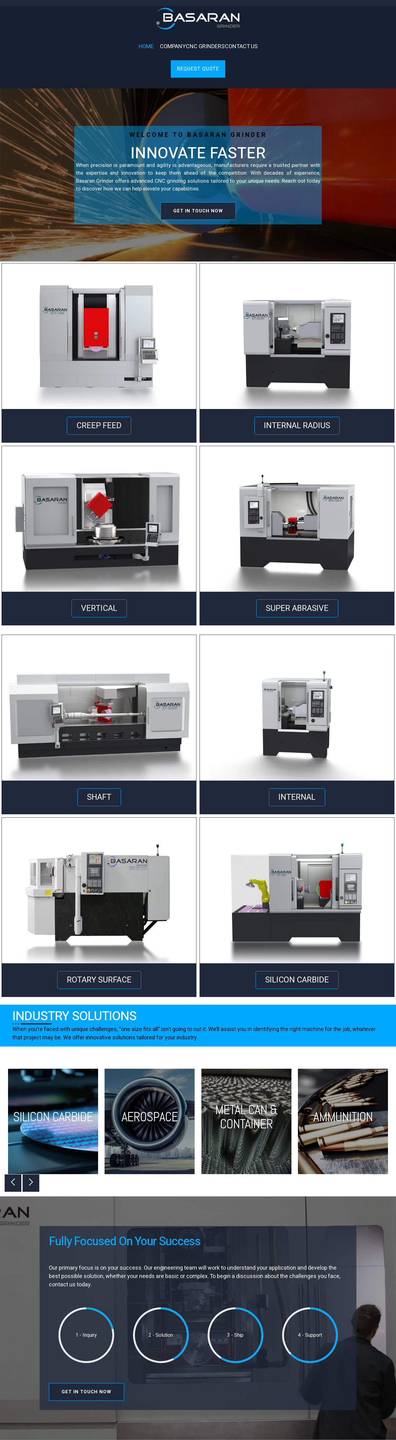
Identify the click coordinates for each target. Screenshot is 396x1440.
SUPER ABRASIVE (297, 608)
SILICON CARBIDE (297, 980)
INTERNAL (297, 797)
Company (171, 46)
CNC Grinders (204, 46)
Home (146, 46)
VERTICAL (99, 608)
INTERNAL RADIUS (297, 426)
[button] (13, 1183)
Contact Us (241, 46)
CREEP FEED (99, 426)
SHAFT (99, 797)
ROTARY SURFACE (99, 980)
